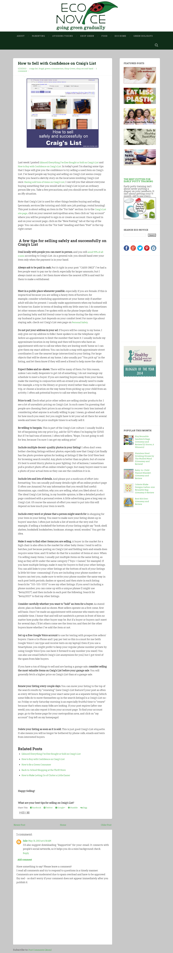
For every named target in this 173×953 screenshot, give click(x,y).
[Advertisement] (141, 277)
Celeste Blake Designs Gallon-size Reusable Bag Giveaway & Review (145, 489)
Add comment (26, 860)
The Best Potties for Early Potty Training (138, 180)
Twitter (48, 808)
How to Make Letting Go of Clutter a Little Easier (49, 775)
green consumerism (54, 69)
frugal (41, 69)
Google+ (60, 808)
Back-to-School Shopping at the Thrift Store (47, 770)
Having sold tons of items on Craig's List (51, 182)
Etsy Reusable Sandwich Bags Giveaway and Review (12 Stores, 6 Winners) (144, 442)
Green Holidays (143, 36)
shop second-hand (84, 69)
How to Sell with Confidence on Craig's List (58, 63)
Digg (83, 808)
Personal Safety (80, 322)
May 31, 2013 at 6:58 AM (42, 841)
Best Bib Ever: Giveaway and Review (142, 502)
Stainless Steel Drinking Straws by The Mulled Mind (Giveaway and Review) (144, 459)
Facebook (35, 808)
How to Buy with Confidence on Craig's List (52, 166)
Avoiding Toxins (62, 36)
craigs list (33, 69)
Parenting (38, 36)
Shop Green (87, 36)
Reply (26, 853)
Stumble (73, 808)
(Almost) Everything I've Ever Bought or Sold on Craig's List (55, 754)
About (21, 36)
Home (63, 825)
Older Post (105, 825)
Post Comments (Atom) (41, 950)
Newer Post (20, 825)
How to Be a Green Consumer (38, 764)
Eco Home (120, 36)
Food (104, 36)
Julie (25, 841)
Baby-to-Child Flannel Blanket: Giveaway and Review (143, 474)
